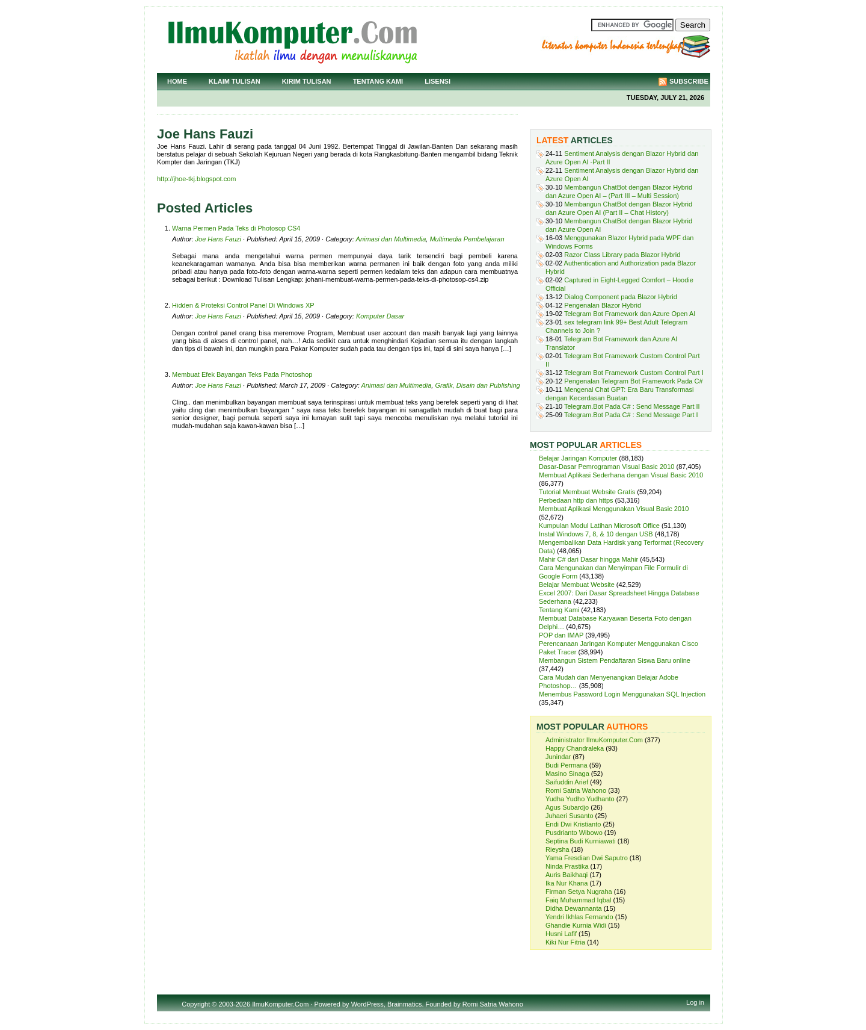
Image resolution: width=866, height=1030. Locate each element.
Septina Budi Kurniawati (580, 841)
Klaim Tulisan (234, 81)
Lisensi (437, 81)
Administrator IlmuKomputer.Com (594, 739)
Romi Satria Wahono (575, 790)
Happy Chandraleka (574, 748)
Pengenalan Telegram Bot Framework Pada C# (633, 381)
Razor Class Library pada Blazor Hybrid (622, 254)
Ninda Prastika (567, 866)
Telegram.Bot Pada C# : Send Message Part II (632, 406)
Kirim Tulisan (306, 81)
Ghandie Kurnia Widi (575, 925)
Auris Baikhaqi (566, 874)
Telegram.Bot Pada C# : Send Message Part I (631, 414)
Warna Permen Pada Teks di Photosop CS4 (236, 228)
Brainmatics (404, 1004)
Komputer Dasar (380, 316)
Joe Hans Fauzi (218, 239)
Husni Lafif (561, 933)
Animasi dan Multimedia (391, 239)
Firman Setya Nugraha (578, 891)
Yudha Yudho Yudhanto (580, 798)
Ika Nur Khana (566, 883)
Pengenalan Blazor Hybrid (602, 305)
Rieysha (557, 849)
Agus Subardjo (567, 807)
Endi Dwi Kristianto (573, 824)
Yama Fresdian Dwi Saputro (586, 857)
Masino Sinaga (567, 773)
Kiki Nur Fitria (565, 942)
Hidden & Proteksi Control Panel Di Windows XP (243, 305)
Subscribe (688, 81)
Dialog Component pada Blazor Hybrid (620, 296)
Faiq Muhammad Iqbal (578, 900)
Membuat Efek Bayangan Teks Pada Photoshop (242, 374)
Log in (695, 1002)
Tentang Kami (378, 81)
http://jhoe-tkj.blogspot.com (196, 178)
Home (177, 81)
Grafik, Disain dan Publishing (477, 385)
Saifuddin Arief (566, 782)
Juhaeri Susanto (569, 815)
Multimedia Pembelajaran (466, 239)
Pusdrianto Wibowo (574, 832)
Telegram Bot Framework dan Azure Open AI (629, 313)
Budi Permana (566, 765)
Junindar (558, 756)
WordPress (367, 1004)
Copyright (196, 1004)
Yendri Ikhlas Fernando (579, 916)
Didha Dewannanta (573, 908)
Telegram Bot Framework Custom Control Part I (634, 372)
